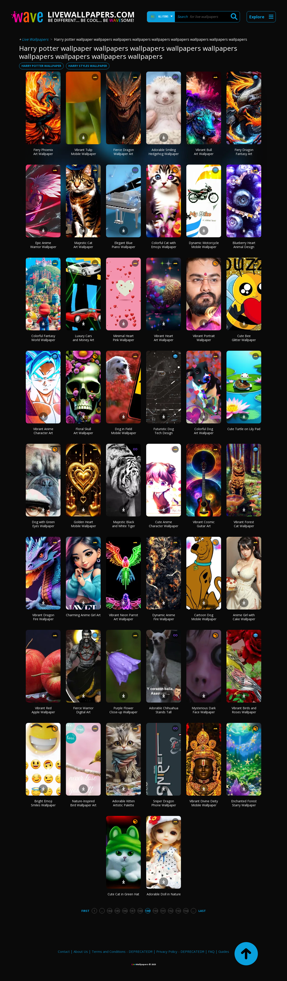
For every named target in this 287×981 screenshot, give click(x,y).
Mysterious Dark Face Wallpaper (204, 710)
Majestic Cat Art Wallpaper (83, 245)
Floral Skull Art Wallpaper (83, 431)
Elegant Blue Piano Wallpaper (123, 245)
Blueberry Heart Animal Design (244, 245)
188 (140, 911)
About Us (81, 951)
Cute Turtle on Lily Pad (243, 429)
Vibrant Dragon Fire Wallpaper (43, 617)
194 (185, 911)
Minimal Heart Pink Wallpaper (123, 338)
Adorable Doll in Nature (164, 894)
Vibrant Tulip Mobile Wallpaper (83, 152)
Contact (64, 951)
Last (202, 911)
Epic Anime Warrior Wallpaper (43, 245)
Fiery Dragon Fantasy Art (244, 152)
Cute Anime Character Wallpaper (163, 524)
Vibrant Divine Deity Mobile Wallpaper (203, 803)
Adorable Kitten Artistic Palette (123, 803)
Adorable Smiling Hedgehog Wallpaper (163, 152)
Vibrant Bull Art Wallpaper (203, 152)
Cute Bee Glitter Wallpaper (244, 338)
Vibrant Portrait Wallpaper (204, 338)
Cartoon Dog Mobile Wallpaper (203, 617)
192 (170, 911)
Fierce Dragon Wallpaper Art (123, 152)
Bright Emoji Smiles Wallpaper (43, 803)
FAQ (211, 951)
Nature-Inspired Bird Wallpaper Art (83, 803)
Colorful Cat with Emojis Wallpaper (163, 245)
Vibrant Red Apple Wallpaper (43, 710)
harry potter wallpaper (41, 66)
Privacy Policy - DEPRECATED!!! (180, 951)
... (102, 911)
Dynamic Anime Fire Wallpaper (163, 617)
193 (178, 911)
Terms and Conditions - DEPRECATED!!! (122, 951)
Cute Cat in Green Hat (123, 894)
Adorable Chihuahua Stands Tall (163, 710)
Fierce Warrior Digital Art (83, 710)
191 (163, 911)
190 (155, 911)
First (85, 911)
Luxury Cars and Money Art (83, 338)
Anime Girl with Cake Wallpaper (244, 617)
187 (132, 911)
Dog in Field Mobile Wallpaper (123, 431)
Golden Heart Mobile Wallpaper (83, 524)
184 (109, 911)
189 (147, 911)
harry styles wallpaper (87, 66)
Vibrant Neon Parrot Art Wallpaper (123, 617)
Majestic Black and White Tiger (123, 524)
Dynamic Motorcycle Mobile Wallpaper (204, 245)
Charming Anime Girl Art (83, 615)
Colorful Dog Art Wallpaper (203, 431)
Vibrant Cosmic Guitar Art (204, 524)
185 (117, 911)
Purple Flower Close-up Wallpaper (123, 710)
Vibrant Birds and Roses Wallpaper (244, 710)
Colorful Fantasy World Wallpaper (43, 338)
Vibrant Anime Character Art (43, 431)
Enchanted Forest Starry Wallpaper (244, 803)
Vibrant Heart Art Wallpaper (163, 338)
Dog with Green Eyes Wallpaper (43, 524)
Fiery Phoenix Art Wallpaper (43, 152)
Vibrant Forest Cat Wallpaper (244, 524)
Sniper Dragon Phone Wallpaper (163, 803)
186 (124, 911)
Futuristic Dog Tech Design (163, 431)
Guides (223, 951)
